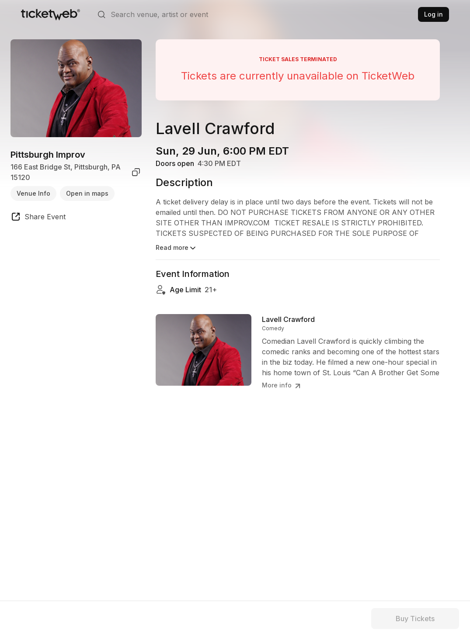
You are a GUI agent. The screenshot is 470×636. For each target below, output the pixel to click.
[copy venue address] (136, 172)
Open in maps (87, 193)
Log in (433, 14)
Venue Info (33, 193)
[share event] (38, 218)
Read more (176, 248)
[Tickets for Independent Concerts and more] (50, 14)
